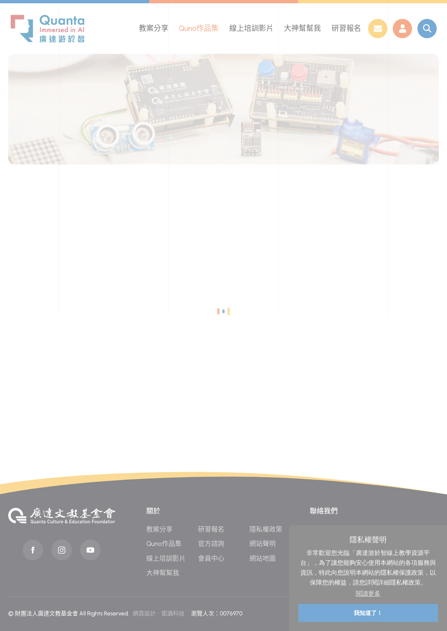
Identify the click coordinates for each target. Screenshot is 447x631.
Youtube (90, 550)
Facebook (33, 550)
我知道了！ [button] (368, 613)
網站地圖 (262, 558)
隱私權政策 (265, 529)
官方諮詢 (211, 544)
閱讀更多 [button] (368, 593)
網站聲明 (262, 544)
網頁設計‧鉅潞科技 (158, 613)
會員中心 (211, 558)
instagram (62, 550)
